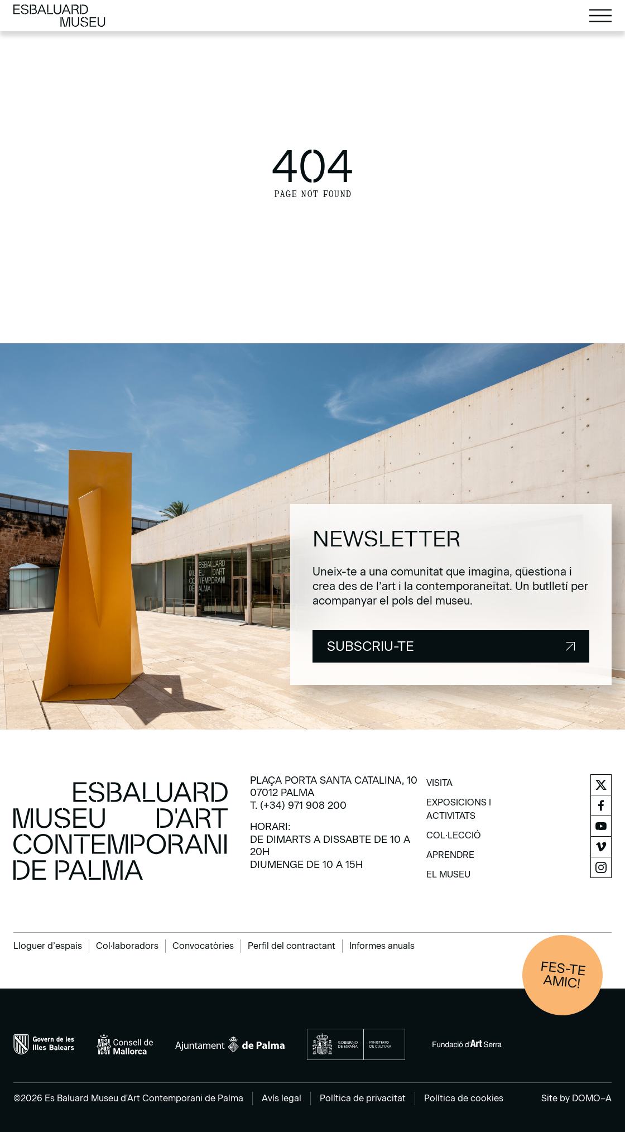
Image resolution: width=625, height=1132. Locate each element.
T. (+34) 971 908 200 (298, 805)
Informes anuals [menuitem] (382, 946)
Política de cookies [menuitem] (463, 1098)
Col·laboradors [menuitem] (127, 946)
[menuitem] (439, 786)
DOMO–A (592, 1098)
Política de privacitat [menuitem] (363, 1098)
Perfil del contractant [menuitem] (291, 946)
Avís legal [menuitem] (281, 1098)
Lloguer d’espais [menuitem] (47, 946)
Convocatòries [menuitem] (203, 946)
